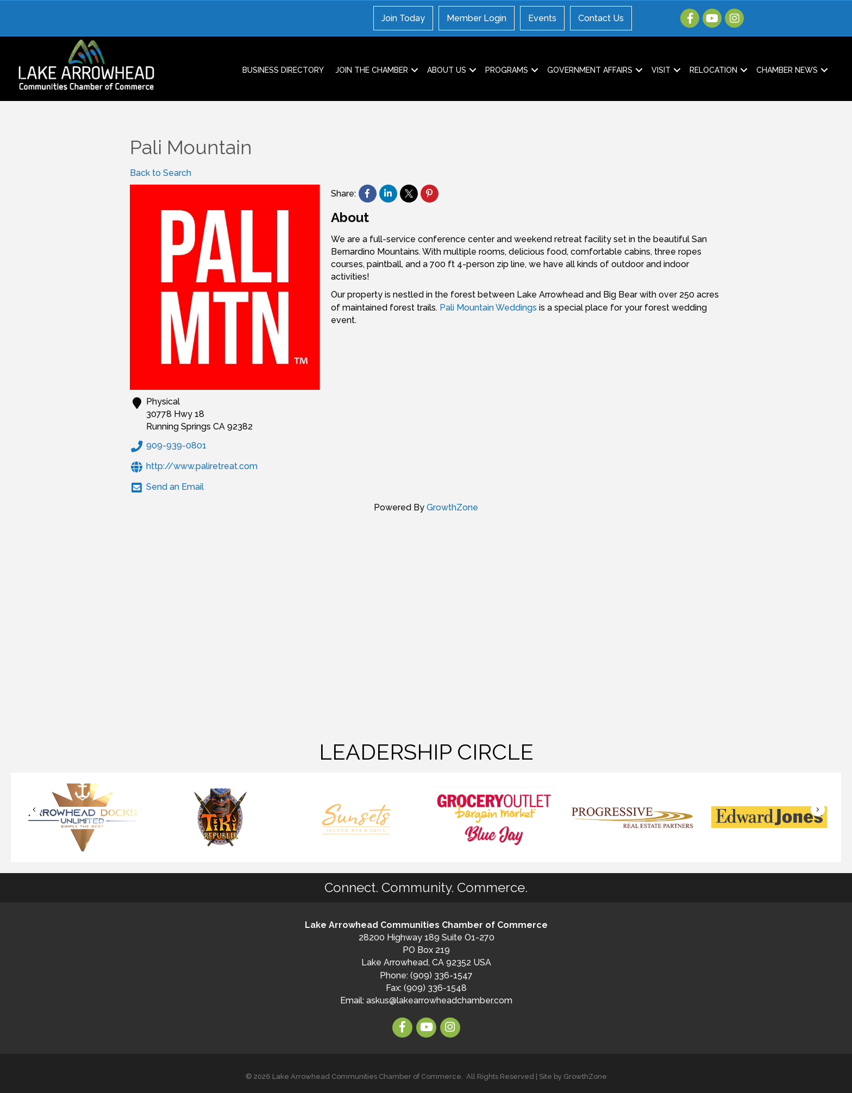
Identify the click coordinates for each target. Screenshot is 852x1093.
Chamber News (787, 70)
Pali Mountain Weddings (488, 307)
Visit (661, 70)
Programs (506, 70)
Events (542, 18)
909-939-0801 (168, 446)
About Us (446, 70)
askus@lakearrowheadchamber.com (439, 1000)
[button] (34, 809)
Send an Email (167, 487)
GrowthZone (452, 507)
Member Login (476, 18)
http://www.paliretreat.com (194, 467)
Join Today (403, 18)
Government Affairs (589, 70)
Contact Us (601, 18)
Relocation (713, 70)
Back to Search (160, 173)
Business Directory (283, 70)
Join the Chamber (371, 70)
